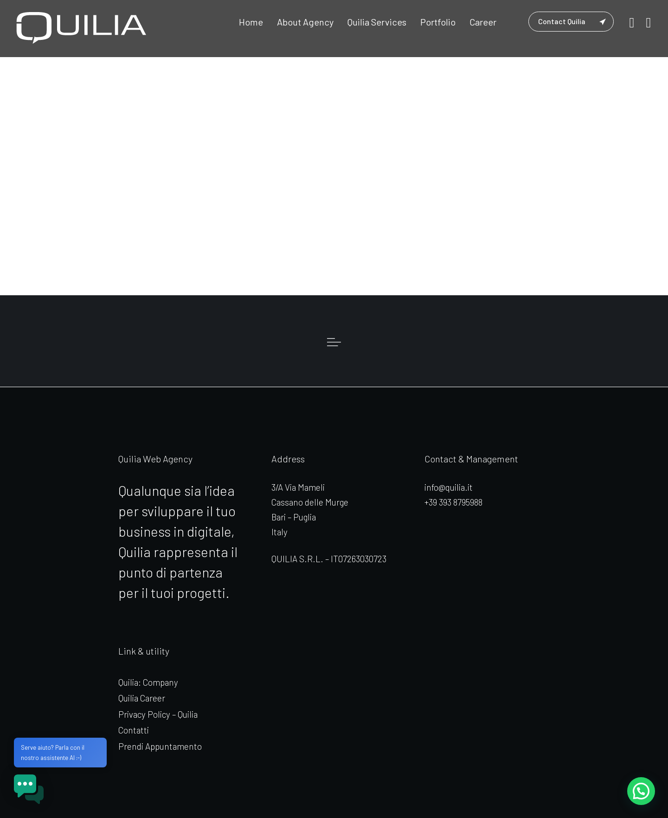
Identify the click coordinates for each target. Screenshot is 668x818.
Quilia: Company (148, 682)
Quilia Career (141, 698)
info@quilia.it (448, 487)
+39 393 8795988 (453, 502)
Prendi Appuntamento (160, 746)
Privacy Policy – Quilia (158, 714)
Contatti (133, 730)
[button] (640, 790)
